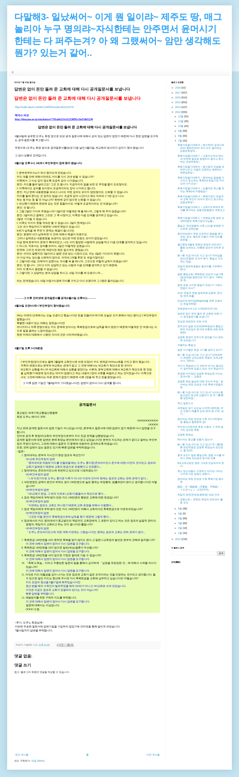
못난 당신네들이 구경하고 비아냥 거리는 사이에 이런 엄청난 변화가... (200, 473)
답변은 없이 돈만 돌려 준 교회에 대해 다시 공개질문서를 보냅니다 (199, 315)
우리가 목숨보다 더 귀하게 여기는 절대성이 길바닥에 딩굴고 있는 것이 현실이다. (200, 367)
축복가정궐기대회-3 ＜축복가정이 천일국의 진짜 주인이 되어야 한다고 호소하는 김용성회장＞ (200, 199)
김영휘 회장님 (185, 434)
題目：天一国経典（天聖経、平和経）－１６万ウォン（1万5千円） (199, 488)
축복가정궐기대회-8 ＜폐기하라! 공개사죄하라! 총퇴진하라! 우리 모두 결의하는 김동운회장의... (200, 148)
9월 (180, 130)
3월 (180, 523)
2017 (178, 92)
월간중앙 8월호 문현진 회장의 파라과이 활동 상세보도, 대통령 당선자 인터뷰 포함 (200, 247)
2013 (178, 112)
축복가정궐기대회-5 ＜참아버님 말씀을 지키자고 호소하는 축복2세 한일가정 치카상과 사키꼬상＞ (200, 180)
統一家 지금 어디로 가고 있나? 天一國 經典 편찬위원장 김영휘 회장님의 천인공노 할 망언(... (200, 447)
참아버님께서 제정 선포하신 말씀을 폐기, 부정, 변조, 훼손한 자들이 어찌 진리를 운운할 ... (200, 236)
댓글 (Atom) (38, 760)
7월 (180, 140)
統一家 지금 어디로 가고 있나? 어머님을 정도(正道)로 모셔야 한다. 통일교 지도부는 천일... (200, 258)
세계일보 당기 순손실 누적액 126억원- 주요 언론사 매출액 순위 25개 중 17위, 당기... (200, 411)
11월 (181, 121)
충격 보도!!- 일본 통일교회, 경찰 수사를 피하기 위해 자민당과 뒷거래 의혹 (201, 457)
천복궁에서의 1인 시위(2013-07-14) (197, 308)
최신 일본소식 (185, 403)
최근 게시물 (21, 754)
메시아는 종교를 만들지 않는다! (195, 439)
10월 (181, 126)
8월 (180, 135)
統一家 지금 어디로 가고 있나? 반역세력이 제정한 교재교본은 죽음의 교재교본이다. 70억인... (200, 357)
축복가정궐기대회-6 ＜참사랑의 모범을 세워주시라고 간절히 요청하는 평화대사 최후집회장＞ (200, 169)
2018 (178, 87)
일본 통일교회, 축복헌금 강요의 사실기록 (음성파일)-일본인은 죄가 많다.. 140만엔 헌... (200, 277)
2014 (178, 107)
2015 (178, 102)
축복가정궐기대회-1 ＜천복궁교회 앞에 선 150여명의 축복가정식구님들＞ (200, 219)
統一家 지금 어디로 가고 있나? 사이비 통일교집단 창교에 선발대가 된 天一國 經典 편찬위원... (200, 395)
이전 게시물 (153, 754)
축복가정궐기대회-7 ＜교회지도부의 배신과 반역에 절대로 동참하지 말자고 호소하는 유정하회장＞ (200, 158)
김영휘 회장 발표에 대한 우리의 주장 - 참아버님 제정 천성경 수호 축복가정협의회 (200, 384)
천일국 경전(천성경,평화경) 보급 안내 (198, 494)
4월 (180, 518)
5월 (180, 513)
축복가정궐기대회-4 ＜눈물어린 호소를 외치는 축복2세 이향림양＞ (200, 190)
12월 (181, 116)
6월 (180, 508)
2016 (178, 97)
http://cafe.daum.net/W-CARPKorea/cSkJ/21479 (44, 107)
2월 (180, 528)
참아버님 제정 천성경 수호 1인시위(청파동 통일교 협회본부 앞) (199, 420)
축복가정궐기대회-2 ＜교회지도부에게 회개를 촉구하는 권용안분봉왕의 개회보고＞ (201, 210)
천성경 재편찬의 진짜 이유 (192, 321)
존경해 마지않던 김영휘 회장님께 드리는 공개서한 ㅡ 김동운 (200, 375)
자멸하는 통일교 (186, 345)
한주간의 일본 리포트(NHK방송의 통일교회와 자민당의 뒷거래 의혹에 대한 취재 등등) (200, 329)
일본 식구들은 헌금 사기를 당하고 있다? (199, 349)
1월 (180, 533)
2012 (178, 539)
